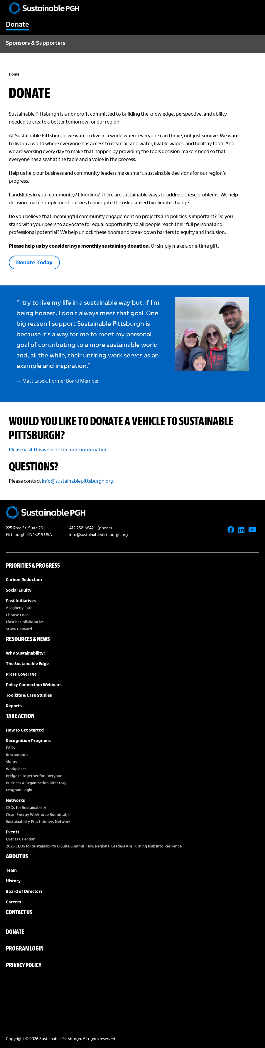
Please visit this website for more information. (59, 449)
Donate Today (34, 262)
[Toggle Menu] (254, 8)
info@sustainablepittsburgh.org (77, 481)
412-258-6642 (81, 527)
